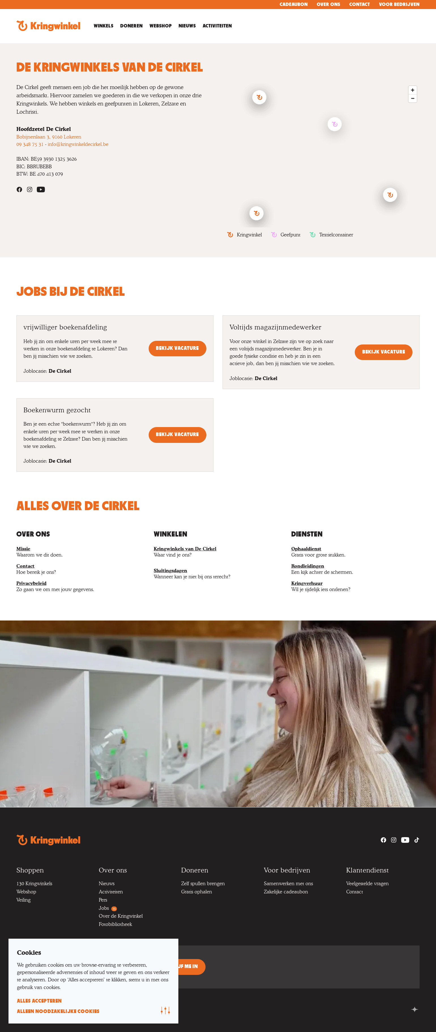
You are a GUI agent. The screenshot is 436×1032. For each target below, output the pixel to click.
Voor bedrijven (399, 4)
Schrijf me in (181, 966)
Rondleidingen (307, 566)
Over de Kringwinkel (121, 916)
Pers (103, 900)
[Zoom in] (413, 90)
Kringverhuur (306, 583)
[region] (323, 155)
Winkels (104, 25)
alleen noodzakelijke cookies (58, 1011)
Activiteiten (217, 25)
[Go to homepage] (48, 26)
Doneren (131, 25)
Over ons (328, 4)
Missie (23, 548)
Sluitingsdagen (170, 570)
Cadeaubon (294, 4)
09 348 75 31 (30, 144)
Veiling (23, 900)
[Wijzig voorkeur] (165, 1010)
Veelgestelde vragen (367, 883)
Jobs (108, 908)
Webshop (160, 25)
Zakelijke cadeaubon (286, 892)
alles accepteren (39, 1001)
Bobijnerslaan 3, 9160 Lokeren (48, 137)
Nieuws (187, 25)
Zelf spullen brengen (203, 883)
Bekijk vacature (177, 348)
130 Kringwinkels (34, 883)
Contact (359, 4)
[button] (390, 195)
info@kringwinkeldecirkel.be (78, 144)
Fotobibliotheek (115, 924)
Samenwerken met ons (288, 883)
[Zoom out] (413, 98)
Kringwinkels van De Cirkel (185, 548)
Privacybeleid (31, 583)
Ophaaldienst (306, 548)
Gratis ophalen (196, 892)
